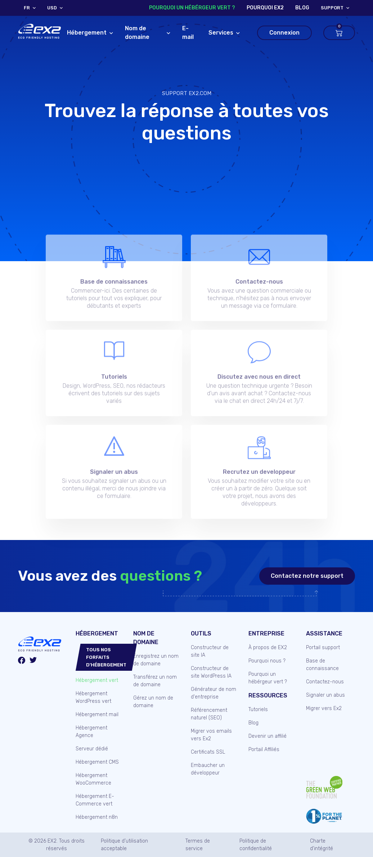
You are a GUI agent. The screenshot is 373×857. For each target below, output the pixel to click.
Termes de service (197, 845)
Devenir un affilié (267, 736)
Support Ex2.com (186, 93)
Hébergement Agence (91, 731)
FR (27, 7)
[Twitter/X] (33, 661)
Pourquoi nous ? (267, 661)
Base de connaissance (322, 664)
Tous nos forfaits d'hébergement (106, 657)
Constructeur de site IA (210, 651)
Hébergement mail (97, 714)
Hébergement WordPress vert (93, 697)
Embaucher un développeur (208, 769)
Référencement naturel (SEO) (209, 714)
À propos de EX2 (267, 647)
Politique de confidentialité (255, 845)
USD (52, 7)
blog (302, 8)
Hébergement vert (97, 680)
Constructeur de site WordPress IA (211, 672)
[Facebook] (21, 661)
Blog (253, 723)
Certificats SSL (208, 752)
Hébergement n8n (97, 817)
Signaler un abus (325, 695)
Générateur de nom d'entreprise (213, 693)
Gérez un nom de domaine (153, 702)
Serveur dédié (92, 749)
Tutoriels (258, 709)
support (332, 7)
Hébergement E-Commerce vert (95, 800)
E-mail (188, 32)
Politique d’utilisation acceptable (124, 845)
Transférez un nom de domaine (155, 681)
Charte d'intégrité (321, 845)
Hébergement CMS (97, 762)
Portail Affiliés (263, 749)
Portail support (323, 647)
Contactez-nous (325, 682)
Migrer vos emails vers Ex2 (211, 735)
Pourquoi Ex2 (265, 8)
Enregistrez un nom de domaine (156, 660)
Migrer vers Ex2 (324, 708)
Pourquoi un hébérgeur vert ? (192, 8)
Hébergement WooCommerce (93, 779)
